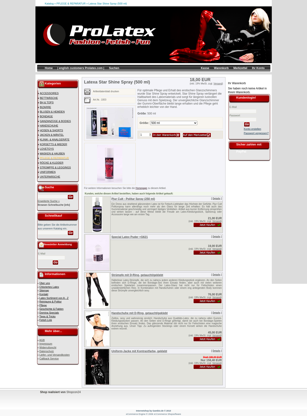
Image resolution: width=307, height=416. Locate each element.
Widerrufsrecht (47, 347)
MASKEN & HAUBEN (52, 153)
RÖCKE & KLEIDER (52, 162)
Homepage (141, 188)
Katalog (49, 3)
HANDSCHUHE (49, 125)
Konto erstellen (252, 128)
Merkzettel (240, 68)
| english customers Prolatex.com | (80, 68)
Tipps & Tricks (47, 316)
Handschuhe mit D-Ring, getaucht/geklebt (140, 313)
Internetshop (142, 411)
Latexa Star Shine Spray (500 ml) (107, 3)
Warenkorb (221, 68)
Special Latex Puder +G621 (130, 237)
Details (217, 198)
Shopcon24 (73, 392)
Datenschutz (46, 351)
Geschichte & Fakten (51, 308)
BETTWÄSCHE (49, 97)
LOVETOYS (47, 148)
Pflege (43, 305)
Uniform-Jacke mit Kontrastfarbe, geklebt (139, 351)
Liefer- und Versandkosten (54, 354)
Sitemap (44, 290)
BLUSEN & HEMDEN (52, 111)
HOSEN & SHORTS (51, 130)
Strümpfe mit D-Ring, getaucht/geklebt (137, 275)
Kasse (205, 68)
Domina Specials (49, 312)
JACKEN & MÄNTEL (52, 134)
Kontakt (43, 294)
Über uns (44, 283)
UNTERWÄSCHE (50, 176)
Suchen (114, 68)
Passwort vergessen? (256, 133)
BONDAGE (46, 116)
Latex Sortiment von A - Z (54, 298)
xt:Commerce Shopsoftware (167, 414)
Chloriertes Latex (49, 286)
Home (49, 68)
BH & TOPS (47, 102)
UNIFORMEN (48, 172)
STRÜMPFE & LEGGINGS (55, 167)
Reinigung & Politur (50, 301)
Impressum (45, 343)
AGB (42, 340)
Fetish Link (45, 320)
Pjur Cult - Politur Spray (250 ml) (133, 199)
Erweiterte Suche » (49, 201)
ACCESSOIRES (49, 93)
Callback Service (49, 358)
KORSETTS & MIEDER (53, 144)
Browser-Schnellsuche (51, 204)
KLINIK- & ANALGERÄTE (54, 139)
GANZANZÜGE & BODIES (55, 121)
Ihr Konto (258, 68)
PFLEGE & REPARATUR (71, 3)
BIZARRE (45, 107)
